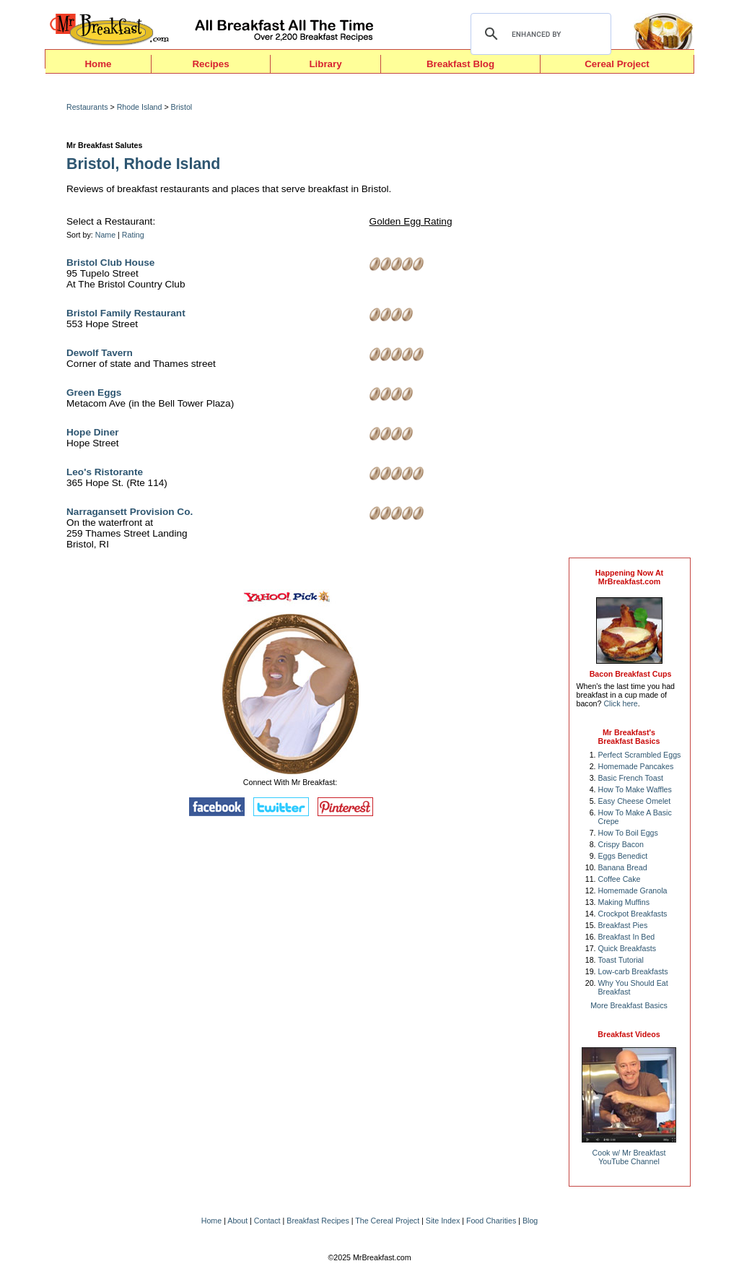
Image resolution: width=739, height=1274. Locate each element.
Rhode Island (139, 107)
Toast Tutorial (621, 960)
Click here (620, 703)
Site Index (443, 1220)
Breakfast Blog (460, 63)
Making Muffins (624, 902)
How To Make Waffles (635, 789)
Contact (267, 1220)
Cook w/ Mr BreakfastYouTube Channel (629, 1157)
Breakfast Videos (629, 1034)
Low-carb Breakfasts (633, 971)
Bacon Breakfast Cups (631, 674)
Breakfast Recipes (318, 1220)
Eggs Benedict (623, 856)
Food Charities (491, 1220)
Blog (530, 1220)
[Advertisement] (629, 319)
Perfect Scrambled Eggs (639, 754)
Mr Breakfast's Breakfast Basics (629, 736)
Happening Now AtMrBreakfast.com (629, 577)
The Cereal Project (387, 1220)
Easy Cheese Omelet (634, 801)
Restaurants (87, 107)
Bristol (182, 107)
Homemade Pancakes (636, 766)
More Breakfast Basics (629, 1005)
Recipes (210, 63)
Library (325, 63)
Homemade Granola (633, 890)
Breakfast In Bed (626, 936)
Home (97, 63)
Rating (133, 234)
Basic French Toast (630, 778)
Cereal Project (617, 63)
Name (105, 234)
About (237, 1220)
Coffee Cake (619, 879)
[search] (539, 34)
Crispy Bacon (621, 844)
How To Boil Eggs (628, 832)
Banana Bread (622, 867)
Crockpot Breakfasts (633, 913)
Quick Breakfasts (627, 948)
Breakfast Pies (623, 925)
